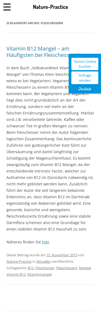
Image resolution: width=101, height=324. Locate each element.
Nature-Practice (19, 261)
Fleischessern (66, 267)
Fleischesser (44, 267)
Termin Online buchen (85, 64)
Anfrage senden (85, 77)
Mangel (85, 267)
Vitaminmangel (39, 274)
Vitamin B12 (16, 274)
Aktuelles (43, 261)
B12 (31, 267)
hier (45, 241)
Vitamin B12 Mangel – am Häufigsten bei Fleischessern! (42, 52)
